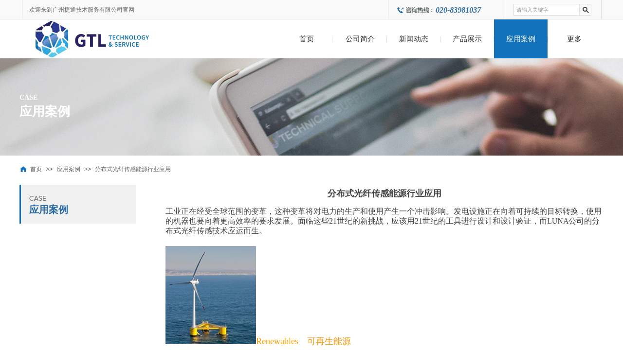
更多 (574, 39)
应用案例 (520, 39)
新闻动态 (413, 39)
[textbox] (546, 10)
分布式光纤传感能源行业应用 (133, 169)
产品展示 (467, 39)
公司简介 (360, 39)
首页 (306, 39)
